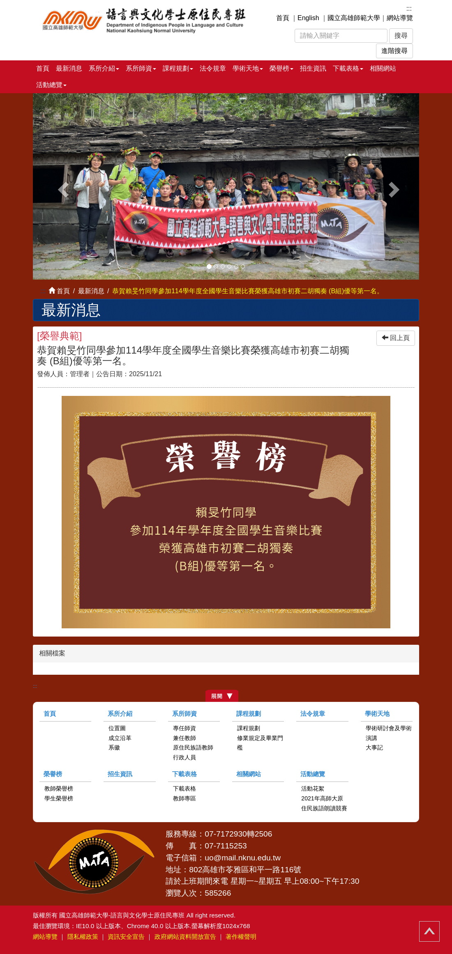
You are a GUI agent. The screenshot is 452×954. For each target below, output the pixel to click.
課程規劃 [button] (178, 68)
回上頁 (396, 337)
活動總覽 (312, 773)
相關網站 (383, 68)
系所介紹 (120, 713)
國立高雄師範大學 (353, 17)
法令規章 (213, 68)
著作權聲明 (241, 936)
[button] (62, 186)
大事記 (374, 747)
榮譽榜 (53, 773)
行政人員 (184, 757)
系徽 (114, 747)
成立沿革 (119, 738)
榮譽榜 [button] (281, 68)
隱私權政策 (82, 936)
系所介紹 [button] (104, 68)
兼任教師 (184, 738)
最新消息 (69, 68)
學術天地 (377, 713)
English (308, 17)
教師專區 (184, 798)
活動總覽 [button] (51, 84)
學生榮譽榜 (58, 798)
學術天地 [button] (248, 68)
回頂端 (429, 931)
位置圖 (117, 728)
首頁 (282, 17)
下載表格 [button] (348, 68)
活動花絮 (312, 788)
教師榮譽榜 (58, 788)
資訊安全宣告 (126, 936)
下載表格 (184, 773)
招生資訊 (313, 68)
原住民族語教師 (193, 747)
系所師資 (184, 713)
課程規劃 (248, 713)
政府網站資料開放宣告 (185, 936)
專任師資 (184, 728)
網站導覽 (400, 17)
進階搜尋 (394, 50)
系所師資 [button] (141, 68)
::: (409, 8)
